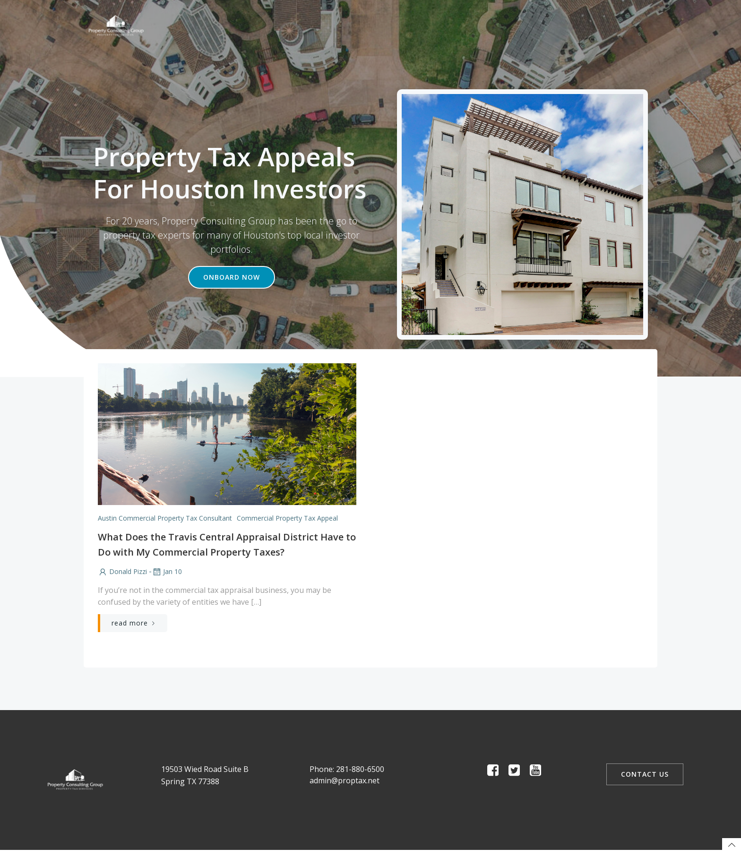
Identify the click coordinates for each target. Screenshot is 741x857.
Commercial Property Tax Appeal (286, 518)
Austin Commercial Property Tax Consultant (164, 518)
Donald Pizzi (121, 571)
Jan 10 (166, 571)
